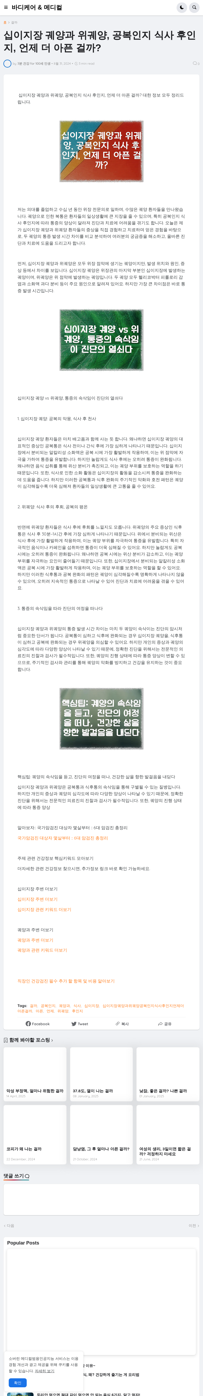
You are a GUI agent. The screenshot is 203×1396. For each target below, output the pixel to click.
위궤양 (62, 1011)
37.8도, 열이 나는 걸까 (93, 1091)
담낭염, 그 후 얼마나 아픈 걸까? (101, 1149)
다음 (10, 1225)
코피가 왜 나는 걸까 (23, 1149)
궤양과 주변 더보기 (35, 940)
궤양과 (64, 1005)
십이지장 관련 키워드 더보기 (44, 909)
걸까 (14, 22)
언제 (50, 1011)
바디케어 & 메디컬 (37, 7)
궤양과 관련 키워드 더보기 (42, 950)
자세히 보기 (44, 1371)
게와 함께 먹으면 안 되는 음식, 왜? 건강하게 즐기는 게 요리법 (88, 1375)
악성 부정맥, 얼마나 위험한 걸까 (34, 1091)
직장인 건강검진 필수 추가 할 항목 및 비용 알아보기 (66, 981)
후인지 (77, 1011)
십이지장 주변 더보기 (37, 899)
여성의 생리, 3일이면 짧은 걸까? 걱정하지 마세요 (165, 1151)
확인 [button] (17, 1382)
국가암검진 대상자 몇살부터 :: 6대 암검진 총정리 (62, 838)
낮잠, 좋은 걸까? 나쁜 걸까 (163, 1091)
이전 (192, 1225)
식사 (77, 1005)
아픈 (39, 1011)
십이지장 (91, 1005)
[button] (7, 7)
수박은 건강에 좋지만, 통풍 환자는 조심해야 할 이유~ (51, 1366)
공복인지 (48, 1005)
